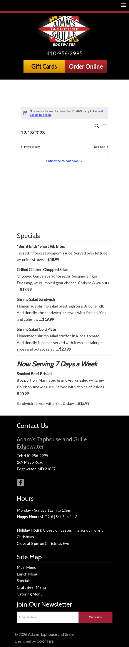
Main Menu (26, 567)
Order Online (86, 66)
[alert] (64, 113)
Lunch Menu (27, 574)
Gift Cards (44, 66)
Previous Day (30, 146)
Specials (23, 580)
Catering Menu (30, 594)
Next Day (101, 146)
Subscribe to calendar (62, 161)
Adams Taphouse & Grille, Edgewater (64, 30)
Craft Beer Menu (31, 587)
